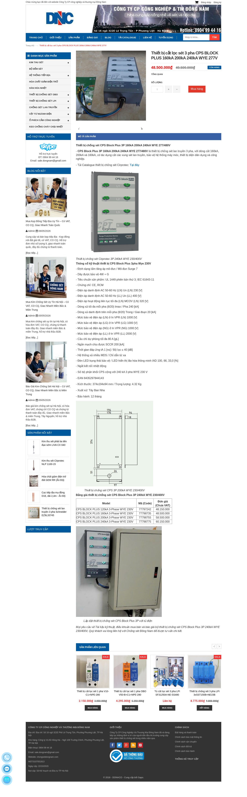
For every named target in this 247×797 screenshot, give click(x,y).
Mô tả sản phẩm (87, 152)
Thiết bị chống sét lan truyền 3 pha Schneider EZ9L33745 (54, 512)
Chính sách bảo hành (185, 766)
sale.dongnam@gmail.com (52, 160)
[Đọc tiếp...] (32, 252)
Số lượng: (157, 82)
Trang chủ (30, 45)
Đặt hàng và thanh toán (185, 748)
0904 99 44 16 (45, 763)
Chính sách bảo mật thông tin (188, 752)
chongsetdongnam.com (47, 772)
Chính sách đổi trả (183, 762)
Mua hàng (197, 88)
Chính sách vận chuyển (186, 757)
